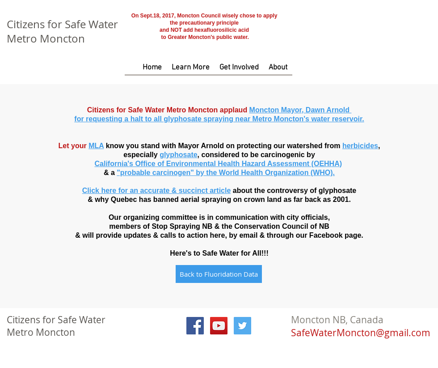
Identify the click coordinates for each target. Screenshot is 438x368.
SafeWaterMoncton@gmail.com (360, 332)
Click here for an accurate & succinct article (156, 190)
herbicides (360, 146)
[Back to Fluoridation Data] (219, 274)
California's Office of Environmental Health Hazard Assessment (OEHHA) (218, 163)
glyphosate (178, 154)
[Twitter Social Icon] (242, 325)
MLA (96, 146)
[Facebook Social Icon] (195, 325)
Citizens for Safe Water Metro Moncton (62, 31)
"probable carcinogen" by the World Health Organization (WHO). (226, 172)
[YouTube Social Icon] (218, 325)
